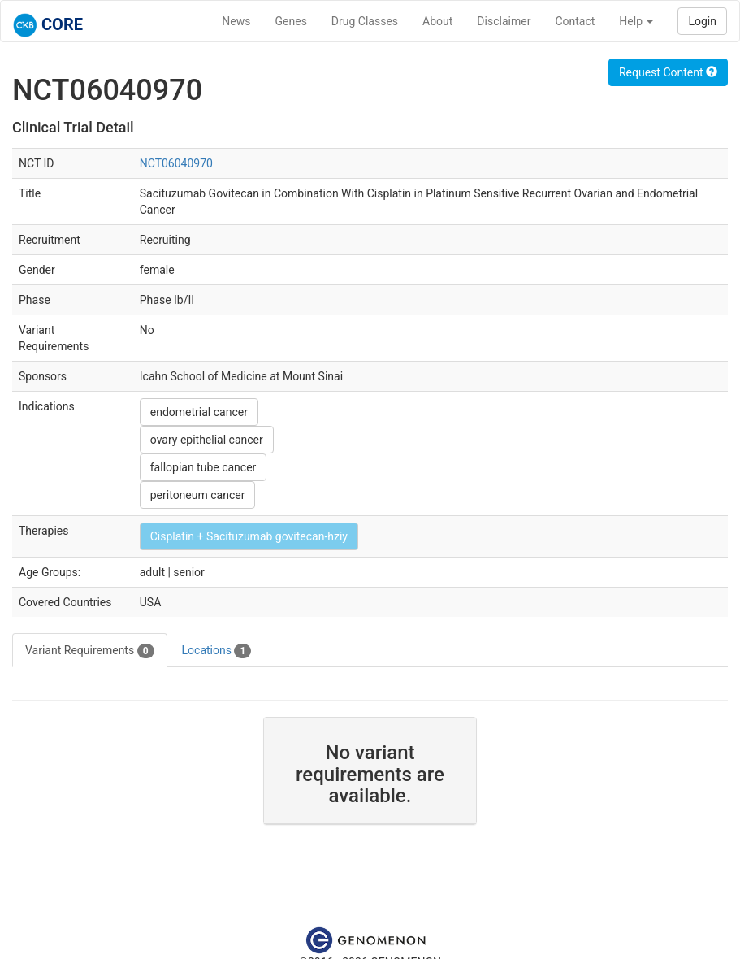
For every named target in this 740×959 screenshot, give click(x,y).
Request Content (668, 72)
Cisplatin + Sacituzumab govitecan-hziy (249, 536)
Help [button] (636, 21)
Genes (291, 21)
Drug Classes (364, 21)
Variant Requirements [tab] (89, 651)
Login (702, 21)
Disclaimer (503, 21)
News (236, 21)
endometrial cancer (199, 412)
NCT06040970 (176, 163)
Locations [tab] (217, 651)
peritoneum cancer (197, 494)
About (437, 21)
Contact (575, 21)
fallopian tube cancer (203, 467)
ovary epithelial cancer (206, 439)
